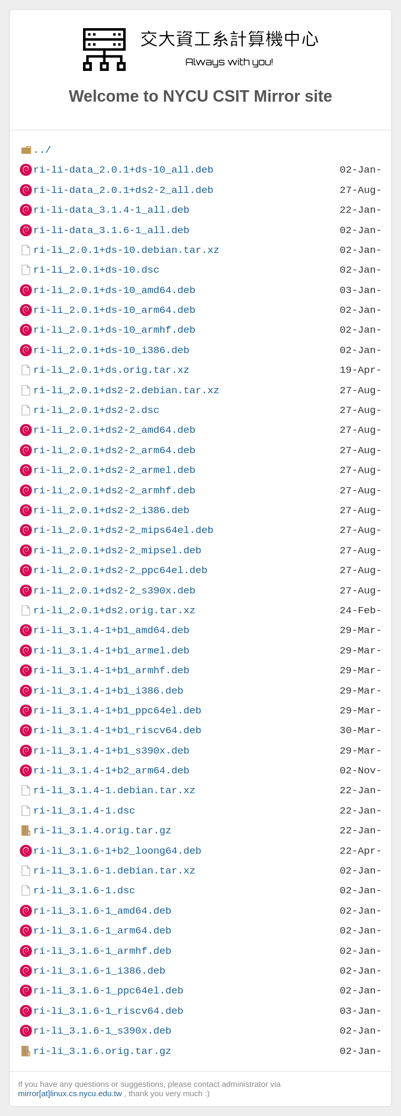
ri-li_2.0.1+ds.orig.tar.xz (111, 370)
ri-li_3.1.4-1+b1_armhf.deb (111, 670)
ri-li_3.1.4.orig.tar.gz (102, 830)
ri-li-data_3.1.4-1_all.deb (111, 210)
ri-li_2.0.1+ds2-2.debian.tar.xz (126, 390)
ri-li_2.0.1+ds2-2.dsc (96, 410)
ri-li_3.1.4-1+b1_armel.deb (111, 651)
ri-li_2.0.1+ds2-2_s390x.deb (114, 591)
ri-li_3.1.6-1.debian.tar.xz (114, 871)
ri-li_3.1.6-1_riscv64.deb (108, 1011)
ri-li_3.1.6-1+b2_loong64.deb (117, 851)
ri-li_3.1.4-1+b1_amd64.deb (111, 630)
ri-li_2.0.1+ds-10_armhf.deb (114, 330)
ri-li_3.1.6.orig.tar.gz (102, 1051)
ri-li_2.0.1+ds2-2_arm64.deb (114, 450)
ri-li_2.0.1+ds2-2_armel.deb (114, 470)
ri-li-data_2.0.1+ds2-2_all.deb (123, 190)
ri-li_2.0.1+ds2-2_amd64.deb (114, 430)
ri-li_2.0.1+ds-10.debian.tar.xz (126, 250)
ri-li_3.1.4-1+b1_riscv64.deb (117, 730)
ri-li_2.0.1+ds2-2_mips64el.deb (123, 530)
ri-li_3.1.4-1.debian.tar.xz (114, 790)
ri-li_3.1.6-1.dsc (84, 890)
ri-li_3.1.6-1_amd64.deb (102, 911)
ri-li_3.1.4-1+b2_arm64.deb (111, 770)
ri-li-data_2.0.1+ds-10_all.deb (123, 170)
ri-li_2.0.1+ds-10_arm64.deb (114, 310)
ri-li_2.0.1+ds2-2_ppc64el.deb (120, 570)
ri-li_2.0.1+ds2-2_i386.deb (111, 510)
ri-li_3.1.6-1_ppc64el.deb (108, 991)
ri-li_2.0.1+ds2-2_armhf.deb (114, 490)
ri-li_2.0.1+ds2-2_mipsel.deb (117, 550)
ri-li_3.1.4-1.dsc (84, 811)
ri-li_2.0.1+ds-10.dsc (96, 270)
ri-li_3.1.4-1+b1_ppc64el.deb (117, 710)
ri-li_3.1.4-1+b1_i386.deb (108, 691)
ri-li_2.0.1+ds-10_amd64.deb (114, 290)
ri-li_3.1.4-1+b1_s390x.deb (111, 751)
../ (42, 150)
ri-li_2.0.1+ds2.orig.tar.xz (114, 610)
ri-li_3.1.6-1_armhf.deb (102, 951)
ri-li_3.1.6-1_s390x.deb (102, 1031)
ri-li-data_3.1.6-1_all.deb (111, 230)
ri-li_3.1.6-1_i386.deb (99, 971)
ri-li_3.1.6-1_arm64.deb (102, 931)
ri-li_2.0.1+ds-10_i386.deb (111, 350)
